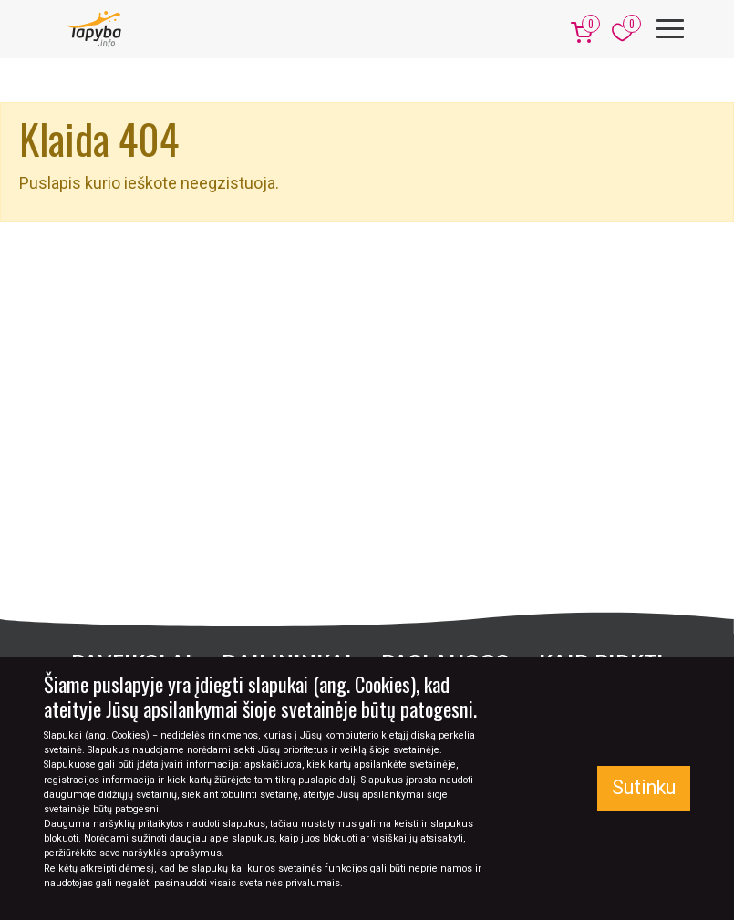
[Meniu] (670, 29)
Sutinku (644, 787)
